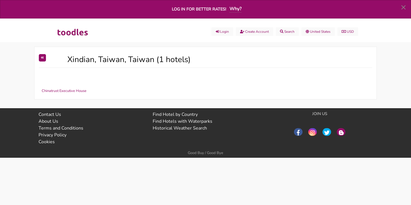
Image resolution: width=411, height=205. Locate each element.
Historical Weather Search (180, 128)
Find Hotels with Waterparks (182, 121)
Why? (235, 9)
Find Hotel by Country (175, 114)
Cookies (47, 142)
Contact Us (50, 114)
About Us (48, 121)
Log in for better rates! (199, 9)
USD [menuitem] (348, 31)
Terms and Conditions (61, 128)
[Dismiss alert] (403, 7)
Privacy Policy (53, 135)
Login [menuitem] (222, 31)
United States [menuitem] (318, 31)
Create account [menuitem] (254, 31)
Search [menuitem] (287, 31)
